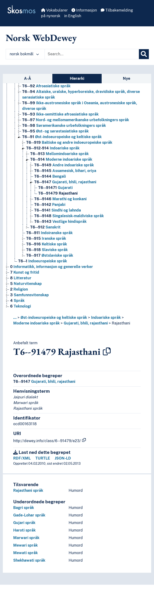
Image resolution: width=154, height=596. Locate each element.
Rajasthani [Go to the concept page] (58, 193)
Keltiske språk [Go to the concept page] (46, 244)
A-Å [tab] (27, 78)
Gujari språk (24, 522)
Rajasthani (121, 323)
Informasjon (84, 10)
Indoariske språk (106, 317)
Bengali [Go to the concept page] (50, 176)
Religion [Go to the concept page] (19, 289)
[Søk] (144, 54)
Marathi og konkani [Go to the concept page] (60, 199)
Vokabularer (54, 10)
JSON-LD (63, 458)
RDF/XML (22, 458)
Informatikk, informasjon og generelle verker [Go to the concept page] (51, 266)
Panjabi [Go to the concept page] (49, 204)
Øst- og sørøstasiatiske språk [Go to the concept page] (55, 131)
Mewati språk (25, 553)
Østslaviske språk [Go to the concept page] (49, 255)
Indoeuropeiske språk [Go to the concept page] (42, 261)
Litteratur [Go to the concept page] (20, 278)
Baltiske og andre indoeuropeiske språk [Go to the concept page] (69, 142)
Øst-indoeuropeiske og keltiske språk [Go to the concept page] (62, 137)
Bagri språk (23, 507)
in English (72, 16)
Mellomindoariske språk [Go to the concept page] (59, 154)
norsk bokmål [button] (24, 54)
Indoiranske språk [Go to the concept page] (49, 233)
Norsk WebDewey (41, 38)
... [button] (15, 317)
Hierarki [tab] (77, 78)
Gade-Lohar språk (29, 515)
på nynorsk (50, 16)
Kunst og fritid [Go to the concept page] (24, 272)
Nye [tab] (126, 78)
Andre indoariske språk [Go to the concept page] (64, 165)
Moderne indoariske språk (36, 323)
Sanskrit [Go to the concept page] (45, 227)
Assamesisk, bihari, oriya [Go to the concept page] (65, 170)
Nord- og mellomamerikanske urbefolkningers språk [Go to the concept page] (75, 120)
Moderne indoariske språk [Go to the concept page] (61, 159)
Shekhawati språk (29, 560)
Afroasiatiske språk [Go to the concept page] (46, 86)
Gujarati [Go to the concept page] (55, 187)
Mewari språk (25, 545)
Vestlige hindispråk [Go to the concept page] (60, 221)
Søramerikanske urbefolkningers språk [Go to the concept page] (64, 125)
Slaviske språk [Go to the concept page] (47, 250)
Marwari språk (26, 538)
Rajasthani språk (28, 490)
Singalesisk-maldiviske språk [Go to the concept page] (69, 216)
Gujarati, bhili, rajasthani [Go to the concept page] (65, 182)
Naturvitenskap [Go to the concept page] (26, 283)
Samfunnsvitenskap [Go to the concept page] (29, 295)
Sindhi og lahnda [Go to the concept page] (57, 210)
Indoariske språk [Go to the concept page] (52, 148)
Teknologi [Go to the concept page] (20, 306)
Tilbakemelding (117, 10)
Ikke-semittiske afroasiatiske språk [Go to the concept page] (60, 114)
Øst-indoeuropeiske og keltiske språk (54, 317)
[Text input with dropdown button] (92, 54)
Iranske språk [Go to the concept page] (46, 238)
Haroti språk (24, 530)
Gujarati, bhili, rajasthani (86, 323)
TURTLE (42, 458)
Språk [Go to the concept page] (17, 300)
